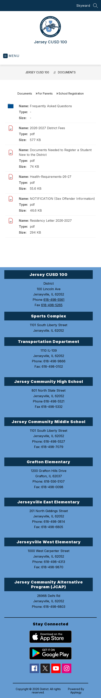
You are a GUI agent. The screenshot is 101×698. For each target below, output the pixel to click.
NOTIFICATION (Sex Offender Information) (62, 199)
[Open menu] (11, 55)
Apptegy (76, 692)
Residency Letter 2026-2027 (51, 221)
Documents (67, 72)
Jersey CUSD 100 (37, 72)
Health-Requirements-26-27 (50, 177)
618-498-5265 (51, 305)
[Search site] (95, 5)
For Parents (45, 93)
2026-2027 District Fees (47, 128)
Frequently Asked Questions (51, 106)
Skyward (83, 6)
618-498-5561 (53, 300)
